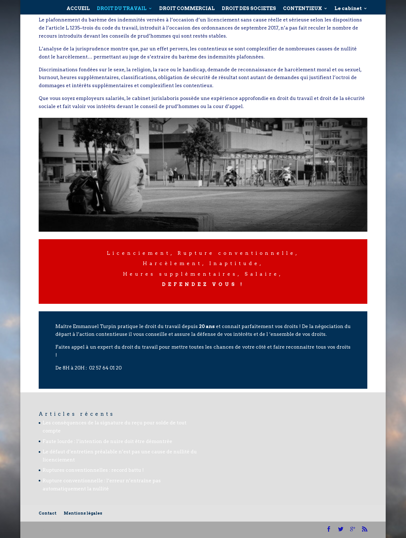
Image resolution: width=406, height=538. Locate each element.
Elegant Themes (84, 529)
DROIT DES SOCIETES (249, 6)
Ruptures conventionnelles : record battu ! (93, 470)
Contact (47, 513)
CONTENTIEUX (302, 6)
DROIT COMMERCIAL (187, 6)
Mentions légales (83, 513)
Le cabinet (348, 6)
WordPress (154, 529)
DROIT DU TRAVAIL (122, 6)
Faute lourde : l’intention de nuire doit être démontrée (107, 441)
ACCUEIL (78, 6)
